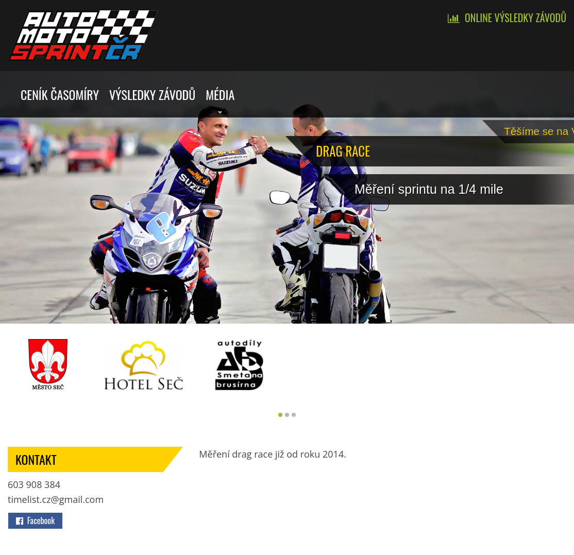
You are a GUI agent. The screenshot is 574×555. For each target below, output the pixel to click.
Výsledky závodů (152, 94)
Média (220, 94)
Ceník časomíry (60, 94)
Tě (553, 130)
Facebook (35, 520)
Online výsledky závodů (515, 17)
